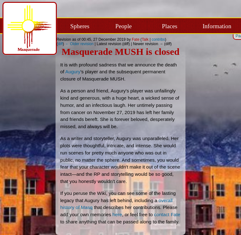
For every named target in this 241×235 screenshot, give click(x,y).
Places (169, 26)
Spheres (79, 26)
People (123, 26)
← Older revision (79, 44)
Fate (135, 39)
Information (216, 26)
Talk (145, 39)
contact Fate (167, 214)
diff (60, 44)
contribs (158, 39)
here (117, 214)
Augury (72, 71)
